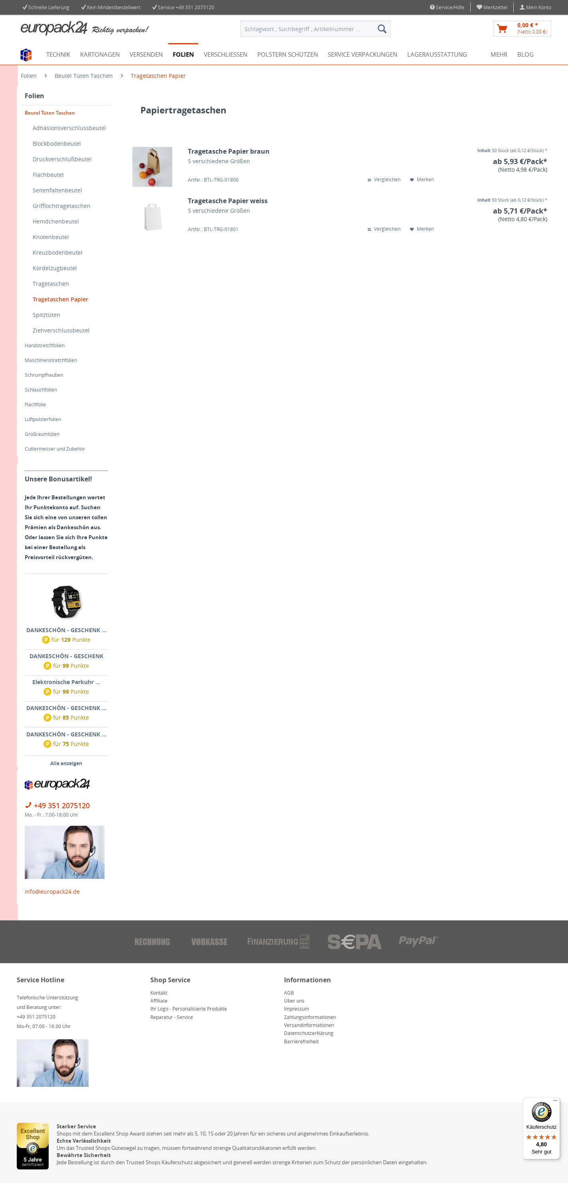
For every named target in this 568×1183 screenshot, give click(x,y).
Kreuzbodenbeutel (58, 252)
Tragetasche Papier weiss (228, 201)
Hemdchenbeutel (56, 221)
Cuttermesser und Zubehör (55, 448)
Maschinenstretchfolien (51, 360)
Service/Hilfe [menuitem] (447, 7)
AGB (289, 992)
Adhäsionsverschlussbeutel (69, 128)
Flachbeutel (48, 174)
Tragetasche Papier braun (229, 151)
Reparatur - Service (171, 1017)
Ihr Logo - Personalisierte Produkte (188, 1008)
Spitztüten (46, 314)
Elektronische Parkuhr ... (66, 682)
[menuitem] (492, 7)
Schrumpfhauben (44, 375)
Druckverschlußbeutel (62, 159)
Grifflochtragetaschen (62, 206)
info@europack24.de (52, 891)
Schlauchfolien (41, 389)
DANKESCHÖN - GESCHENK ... (66, 630)
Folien (34, 95)
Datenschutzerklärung (308, 1033)
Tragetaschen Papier (60, 299)
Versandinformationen (309, 1025)
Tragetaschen (51, 283)
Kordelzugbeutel (55, 268)
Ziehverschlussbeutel (61, 330)
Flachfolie (35, 404)
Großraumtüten (42, 434)
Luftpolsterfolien (43, 419)
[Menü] (555, 1102)
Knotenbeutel (51, 237)
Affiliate (159, 1000)
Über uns (294, 1000)
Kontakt (158, 992)
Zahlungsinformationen (310, 1017)
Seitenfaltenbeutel (57, 190)
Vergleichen (384, 179)
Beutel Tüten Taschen (50, 112)
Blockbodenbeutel (57, 143)
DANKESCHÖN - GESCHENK (66, 656)
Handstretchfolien (45, 345)
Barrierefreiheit (301, 1041)
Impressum (296, 1008)
